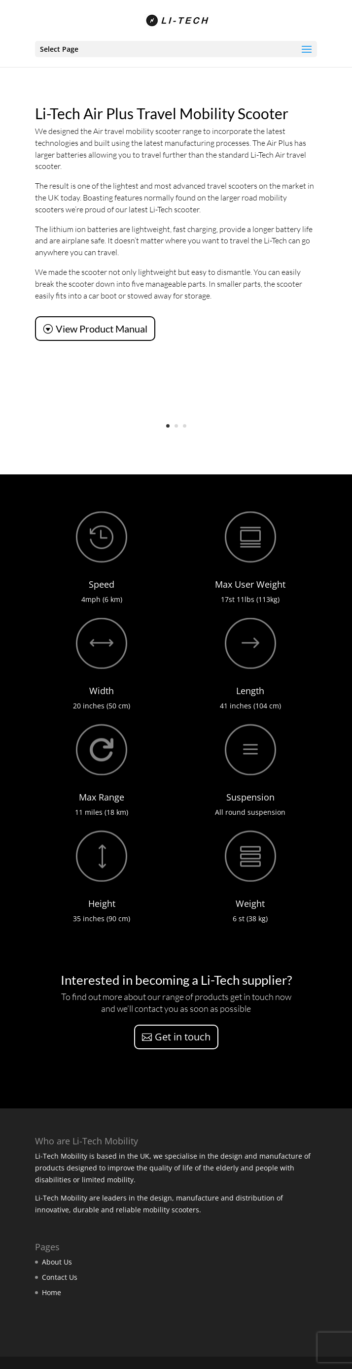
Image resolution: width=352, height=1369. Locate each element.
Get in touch (183, 1036)
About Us (57, 1262)
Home (51, 1292)
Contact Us (59, 1277)
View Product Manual (101, 328)
